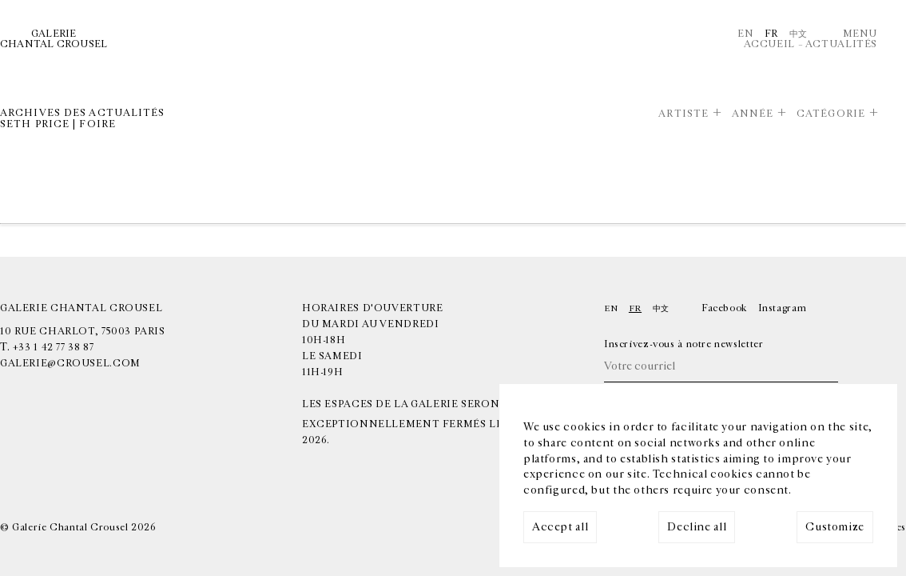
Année (753, 114)
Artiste (683, 114)
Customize (834, 527)
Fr (771, 34)
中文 (798, 34)
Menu (860, 34)
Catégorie (831, 114)
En (745, 34)
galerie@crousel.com (70, 364)
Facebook (724, 308)
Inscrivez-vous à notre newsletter (683, 344)
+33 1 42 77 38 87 (53, 348)
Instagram (782, 308)
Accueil (769, 44)
